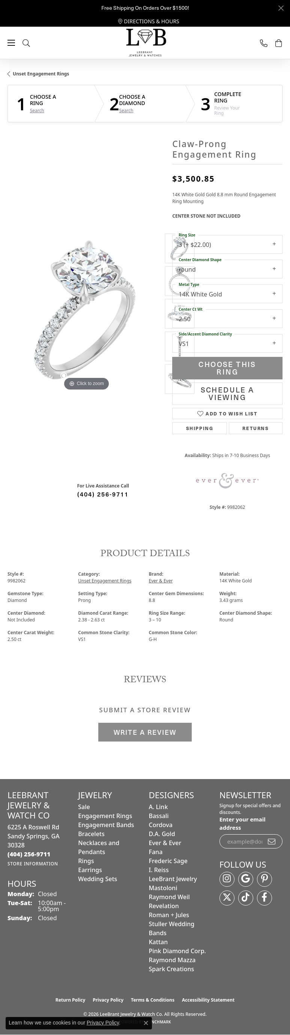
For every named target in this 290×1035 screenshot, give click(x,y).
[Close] (280, 8)
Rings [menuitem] (86, 861)
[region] (86, 314)
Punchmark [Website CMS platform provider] (158, 1021)
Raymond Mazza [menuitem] (172, 960)
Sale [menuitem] (84, 807)
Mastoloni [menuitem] (163, 888)
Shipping (199, 428)
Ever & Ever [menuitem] (165, 843)
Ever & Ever (161, 581)
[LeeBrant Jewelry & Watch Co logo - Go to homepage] (145, 43)
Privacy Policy (108, 1000)
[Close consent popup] (146, 1023)
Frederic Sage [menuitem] (168, 861)
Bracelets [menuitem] (91, 834)
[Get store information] (33, 863)
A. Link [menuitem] (158, 807)
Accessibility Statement (208, 1000)
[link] (148, 21)
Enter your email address (242, 823)
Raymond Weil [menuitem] (169, 897)
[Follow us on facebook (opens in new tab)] (264, 898)
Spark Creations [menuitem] (171, 969)
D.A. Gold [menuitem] (162, 834)
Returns (255, 428)
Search (37, 110)
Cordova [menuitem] (161, 825)
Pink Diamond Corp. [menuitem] (177, 951)
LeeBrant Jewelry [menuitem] (173, 879)
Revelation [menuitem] (164, 906)
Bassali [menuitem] (159, 816)
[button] (34, 43)
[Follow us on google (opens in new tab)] (245, 879)
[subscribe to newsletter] (272, 841)
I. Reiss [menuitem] (159, 870)
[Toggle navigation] (11, 42)
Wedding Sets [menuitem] (97, 879)
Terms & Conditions (152, 1000)
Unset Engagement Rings (41, 74)
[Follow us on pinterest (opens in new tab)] (264, 879)
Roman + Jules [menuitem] (169, 915)
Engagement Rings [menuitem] (105, 816)
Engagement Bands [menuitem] (106, 825)
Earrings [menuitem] (90, 870)
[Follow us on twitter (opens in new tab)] (226, 898)
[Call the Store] (29, 854)
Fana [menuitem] (156, 852)
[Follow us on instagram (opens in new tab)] (226, 879)
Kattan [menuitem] (158, 942)
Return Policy (71, 1000)
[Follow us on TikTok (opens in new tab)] (245, 898)
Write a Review (145, 732)
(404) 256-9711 (103, 493)
